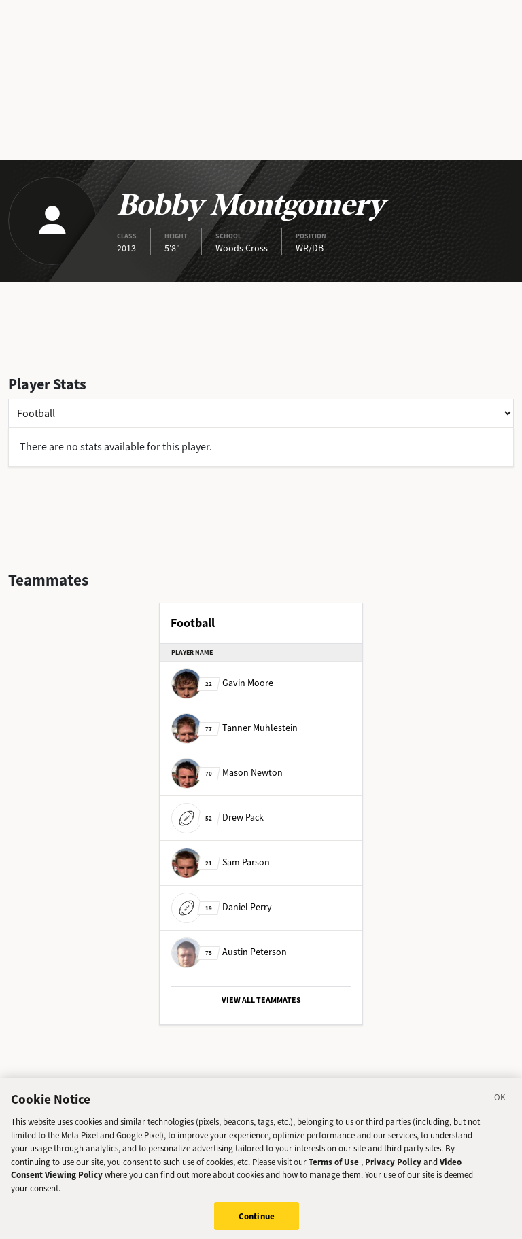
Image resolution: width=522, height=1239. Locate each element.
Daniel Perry (221, 907)
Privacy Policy (393, 1171)
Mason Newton (227, 772)
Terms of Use (334, 1171)
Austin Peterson (229, 952)
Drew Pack (217, 817)
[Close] (500, 1109)
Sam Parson (220, 862)
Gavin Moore (222, 683)
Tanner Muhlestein (234, 727)
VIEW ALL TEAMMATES (261, 999)
